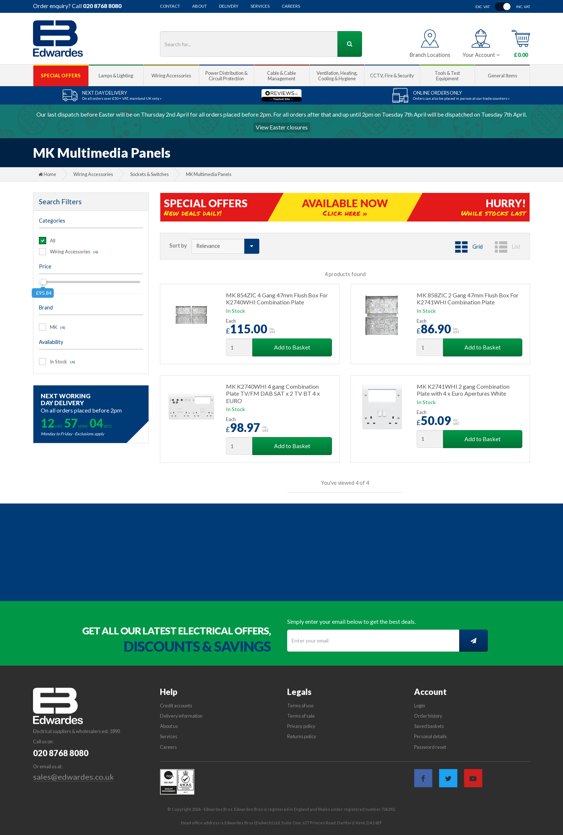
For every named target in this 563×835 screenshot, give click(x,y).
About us (169, 726)
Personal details (430, 736)
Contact (170, 6)
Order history (428, 716)
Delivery (228, 6)
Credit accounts (176, 705)
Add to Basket (292, 347)
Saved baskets (429, 726)
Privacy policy (301, 726)
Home (47, 174)
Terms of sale (301, 716)
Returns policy (301, 736)
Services (260, 6)
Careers (291, 6)
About (199, 6)
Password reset (430, 747)
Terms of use (300, 705)
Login (419, 705)
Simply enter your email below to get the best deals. (351, 621)
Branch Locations (430, 55)
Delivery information (181, 716)
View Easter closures (282, 127)
